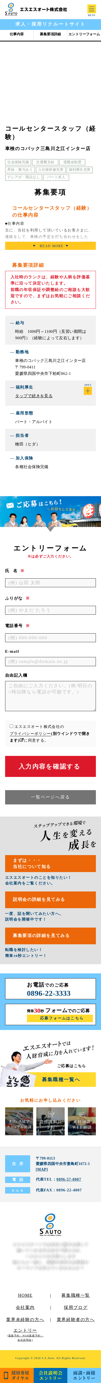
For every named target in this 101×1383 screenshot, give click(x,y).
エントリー (25, 1336)
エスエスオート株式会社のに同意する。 (50, 733)
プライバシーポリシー (30, 733)
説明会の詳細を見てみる (41, 900)
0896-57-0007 (69, 1181)
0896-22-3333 (49, 995)
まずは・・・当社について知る (33, 864)
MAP (42, 1171)
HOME (25, 1297)
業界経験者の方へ (76, 1321)
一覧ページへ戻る (50, 797)
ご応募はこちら (71, 1068)
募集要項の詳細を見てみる (43, 937)
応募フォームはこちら (62, 1020)
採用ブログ (75, 1309)
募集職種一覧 (76, 1297)
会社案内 (25, 1309)
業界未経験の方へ (25, 1321)
